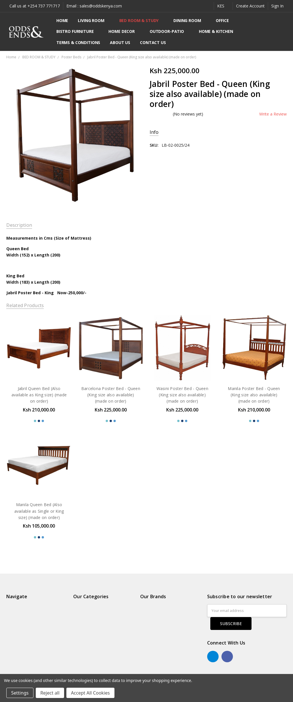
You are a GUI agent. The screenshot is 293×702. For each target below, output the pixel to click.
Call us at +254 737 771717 (34, 6)
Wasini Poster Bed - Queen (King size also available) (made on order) (182, 395)
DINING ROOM (189, 20)
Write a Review (273, 114)
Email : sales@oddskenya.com (94, 6)
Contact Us (153, 42)
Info (154, 132)
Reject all (50, 693)
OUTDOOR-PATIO (169, 31)
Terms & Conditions (78, 42)
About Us (120, 42)
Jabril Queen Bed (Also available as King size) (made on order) (39, 395)
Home (62, 20)
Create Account (250, 6)
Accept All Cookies (90, 693)
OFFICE (225, 20)
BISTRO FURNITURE (77, 31)
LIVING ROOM (93, 20)
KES (223, 6)
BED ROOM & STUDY (141, 20)
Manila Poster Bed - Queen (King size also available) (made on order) (254, 395)
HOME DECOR (124, 31)
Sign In (277, 6)
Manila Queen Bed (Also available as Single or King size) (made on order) (39, 511)
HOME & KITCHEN (218, 31)
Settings (20, 693)
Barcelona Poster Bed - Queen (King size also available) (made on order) (110, 395)
